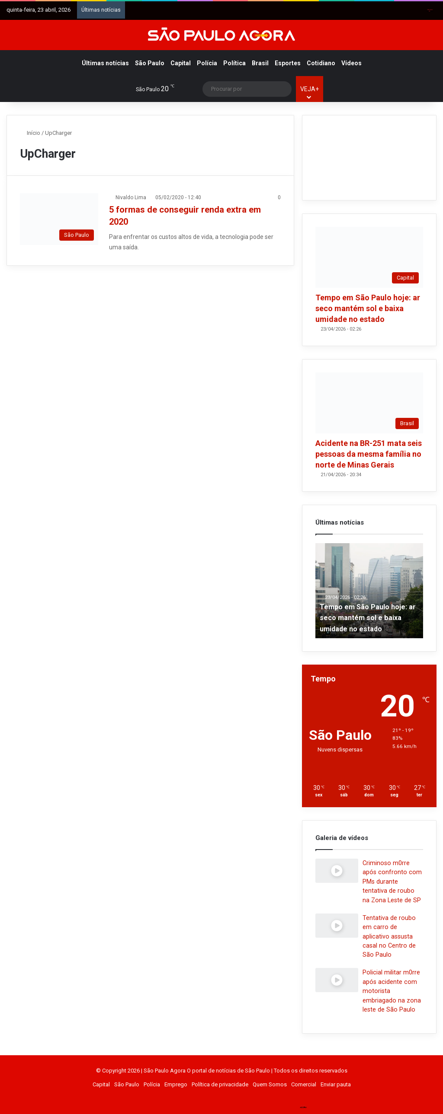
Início (30, 133)
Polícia (207, 63)
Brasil (260, 63)
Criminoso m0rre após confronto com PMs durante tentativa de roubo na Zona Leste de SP (392, 881)
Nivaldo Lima (131, 197)
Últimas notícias (105, 63)
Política (234, 63)
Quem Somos (270, 1084)
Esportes (288, 63)
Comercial (303, 1084)
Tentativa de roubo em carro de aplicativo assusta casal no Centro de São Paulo (389, 936)
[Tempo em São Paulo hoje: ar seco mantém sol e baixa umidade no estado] (369, 257)
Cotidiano (321, 63)
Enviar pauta (336, 1084)
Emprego (175, 1084)
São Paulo (149, 63)
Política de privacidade (220, 1084)
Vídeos (351, 63)
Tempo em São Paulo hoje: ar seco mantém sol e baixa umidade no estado (367, 308)
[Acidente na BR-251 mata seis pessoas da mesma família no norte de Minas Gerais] (369, 402)
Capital (180, 63)
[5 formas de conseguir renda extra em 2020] (59, 219)
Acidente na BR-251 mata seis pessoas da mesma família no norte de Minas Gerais (368, 454)
